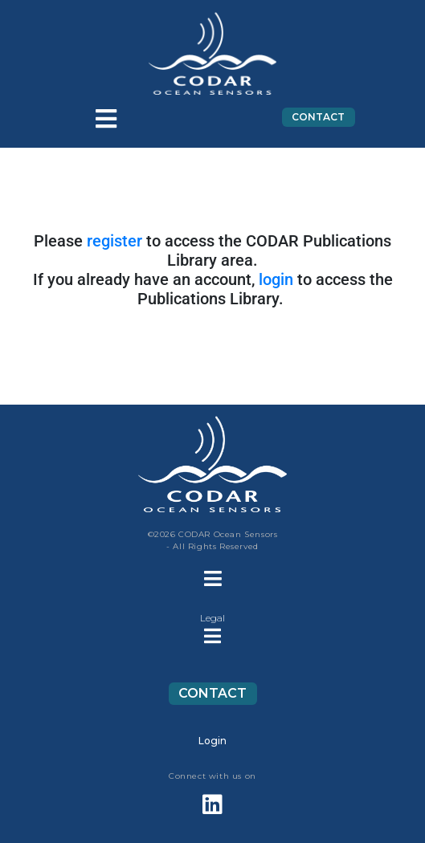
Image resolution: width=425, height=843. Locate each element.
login (276, 279)
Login (212, 741)
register (114, 240)
